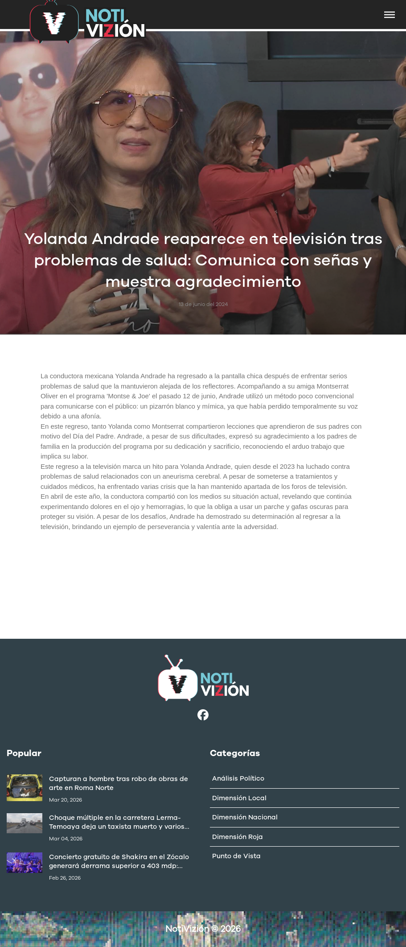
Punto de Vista (236, 856)
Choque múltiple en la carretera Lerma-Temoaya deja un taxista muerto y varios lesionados (117, 822)
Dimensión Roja (237, 836)
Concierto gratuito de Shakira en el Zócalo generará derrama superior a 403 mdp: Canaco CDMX (119, 861)
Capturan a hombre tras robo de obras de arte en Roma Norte (118, 783)
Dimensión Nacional (245, 817)
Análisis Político (238, 778)
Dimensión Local (239, 798)
